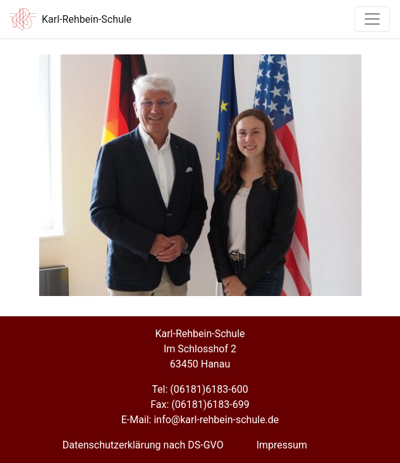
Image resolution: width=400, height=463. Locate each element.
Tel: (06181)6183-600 (200, 389)
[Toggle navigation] (372, 19)
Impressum (282, 445)
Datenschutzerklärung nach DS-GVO (143, 445)
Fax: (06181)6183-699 (199, 404)
